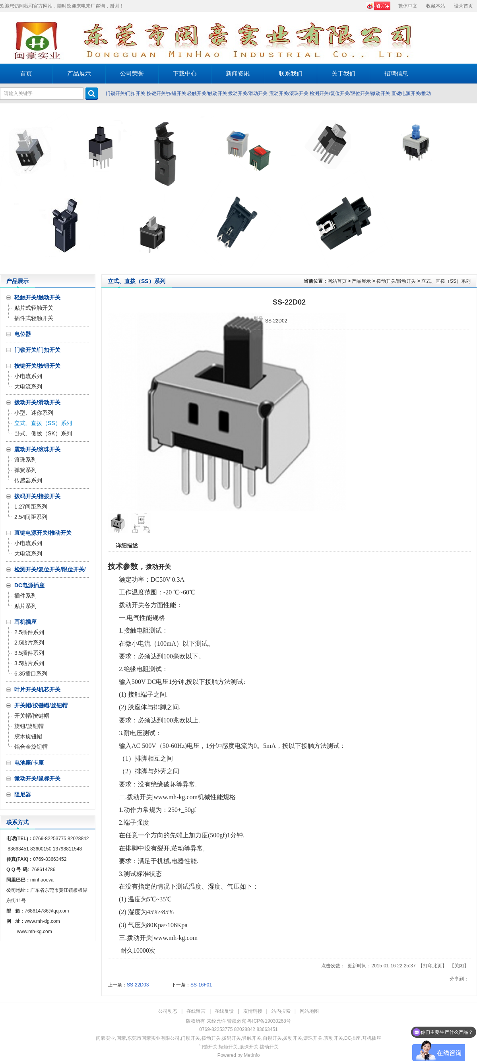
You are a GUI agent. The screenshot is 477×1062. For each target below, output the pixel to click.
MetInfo (252, 1055)
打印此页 (432, 966)
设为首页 (463, 6)
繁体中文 (407, 6)
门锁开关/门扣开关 (125, 93)
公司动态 (167, 1011)
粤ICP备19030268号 (269, 1021)
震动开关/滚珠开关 (288, 93)
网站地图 (309, 1011)
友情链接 (252, 1011)
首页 (26, 73)
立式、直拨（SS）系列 (446, 281)
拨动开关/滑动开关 (248, 93)
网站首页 (337, 281)
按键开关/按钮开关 (166, 93)
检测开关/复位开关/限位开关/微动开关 (350, 93)
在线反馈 (224, 1011)
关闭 (459, 966)
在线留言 (196, 1011)
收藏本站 (435, 6)
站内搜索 (281, 1011)
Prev (8, 188)
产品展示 (361, 281)
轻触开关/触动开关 (207, 93)
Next (469, 188)
